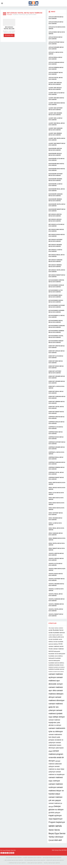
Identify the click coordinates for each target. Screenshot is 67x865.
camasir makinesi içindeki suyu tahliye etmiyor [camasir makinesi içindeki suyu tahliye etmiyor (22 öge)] (57, 713)
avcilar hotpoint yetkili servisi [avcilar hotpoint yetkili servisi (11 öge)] (55, 635)
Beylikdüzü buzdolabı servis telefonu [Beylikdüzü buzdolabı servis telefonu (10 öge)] (57, 667)
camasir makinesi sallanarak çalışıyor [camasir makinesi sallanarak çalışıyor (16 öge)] (55, 763)
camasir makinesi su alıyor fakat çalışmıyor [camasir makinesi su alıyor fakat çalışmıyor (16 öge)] (56, 769)
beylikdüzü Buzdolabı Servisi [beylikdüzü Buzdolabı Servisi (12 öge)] (56, 665)
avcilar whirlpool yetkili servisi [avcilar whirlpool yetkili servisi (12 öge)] (56, 637)
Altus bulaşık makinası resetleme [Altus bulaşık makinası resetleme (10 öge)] (56, 628)
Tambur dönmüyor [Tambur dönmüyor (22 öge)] (56, 837)
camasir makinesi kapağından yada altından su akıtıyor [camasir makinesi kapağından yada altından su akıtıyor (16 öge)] (55, 722)
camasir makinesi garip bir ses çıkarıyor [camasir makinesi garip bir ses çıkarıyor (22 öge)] (56, 707)
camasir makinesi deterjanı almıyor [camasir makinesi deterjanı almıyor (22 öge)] (56, 693)
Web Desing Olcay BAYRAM (59, 850)
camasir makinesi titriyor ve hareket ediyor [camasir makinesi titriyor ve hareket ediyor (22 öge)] (56, 790)
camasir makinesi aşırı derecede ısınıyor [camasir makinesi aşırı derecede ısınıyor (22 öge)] (56, 680)
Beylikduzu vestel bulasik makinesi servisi (9, 28)
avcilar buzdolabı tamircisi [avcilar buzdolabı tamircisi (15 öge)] (57, 632)
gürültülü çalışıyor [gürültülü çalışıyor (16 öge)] (54, 812)
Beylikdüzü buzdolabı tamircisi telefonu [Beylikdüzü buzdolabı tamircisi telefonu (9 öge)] (56, 671)
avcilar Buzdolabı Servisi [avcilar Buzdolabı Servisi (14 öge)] (56, 630)
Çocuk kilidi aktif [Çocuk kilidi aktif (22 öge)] (55, 840)
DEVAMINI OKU (9, 35)
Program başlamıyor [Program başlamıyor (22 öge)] (57, 822)
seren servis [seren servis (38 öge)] (55, 826)
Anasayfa (9, 14)
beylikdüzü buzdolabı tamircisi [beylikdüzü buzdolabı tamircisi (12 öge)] (56, 669)
